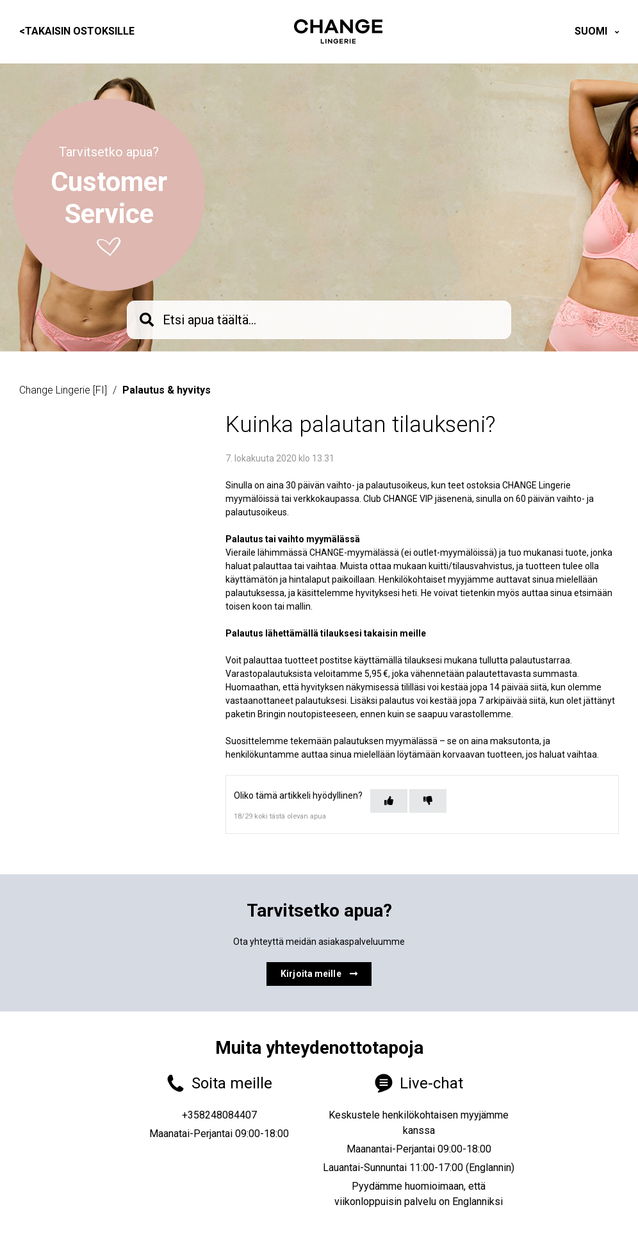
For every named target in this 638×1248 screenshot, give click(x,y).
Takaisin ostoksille (77, 31)
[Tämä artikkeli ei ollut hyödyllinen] (427, 801)
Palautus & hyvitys (166, 390)
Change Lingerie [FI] (63, 390)
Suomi (592, 31)
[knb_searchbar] (319, 320)
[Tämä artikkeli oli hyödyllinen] (388, 801)
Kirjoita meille (319, 974)
